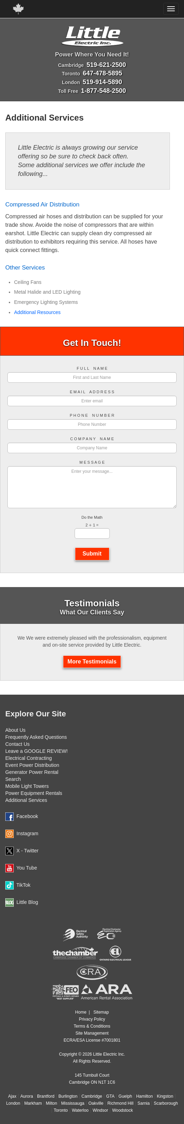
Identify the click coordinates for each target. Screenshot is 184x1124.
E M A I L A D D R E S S (92, 392)
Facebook (27, 816)
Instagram (27, 833)
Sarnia (144, 1103)
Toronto (61, 1110)
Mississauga (72, 1103)
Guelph (125, 1096)
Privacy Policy (92, 1019)
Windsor (100, 1110)
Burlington (67, 1096)
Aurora (26, 1096)
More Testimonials (92, 662)
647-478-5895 (102, 73)
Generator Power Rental (31, 772)
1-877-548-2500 (103, 90)
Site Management (91, 1033)
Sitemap (101, 1012)
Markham (33, 1103)
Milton (51, 1103)
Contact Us (17, 744)
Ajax (12, 1096)
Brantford (45, 1096)
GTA (110, 1096)
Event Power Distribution (32, 765)
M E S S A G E (92, 462)
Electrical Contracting (28, 758)
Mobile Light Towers (27, 786)
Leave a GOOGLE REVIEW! (36, 751)
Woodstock (122, 1110)
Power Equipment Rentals (33, 793)
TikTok (24, 885)
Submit (92, 554)
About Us (15, 730)
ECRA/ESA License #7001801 (92, 1040)
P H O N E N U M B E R (92, 415)
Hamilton (144, 1096)
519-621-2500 (106, 64)
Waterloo (80, 1110)
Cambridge (92, 1096)
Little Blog (27, 902)
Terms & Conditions (92, 1026)
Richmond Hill (120, 1103)
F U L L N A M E (92, 368)
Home (81, 1012)
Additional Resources (37, 312)
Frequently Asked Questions (36, 737)
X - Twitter (28, 850)
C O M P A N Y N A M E (92, 439)
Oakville (95, 1103)
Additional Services (26, 800)
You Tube (27, 868)
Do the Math (92, 517)
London (13, 1103)
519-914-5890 (102, 82)
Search (13, 779)
